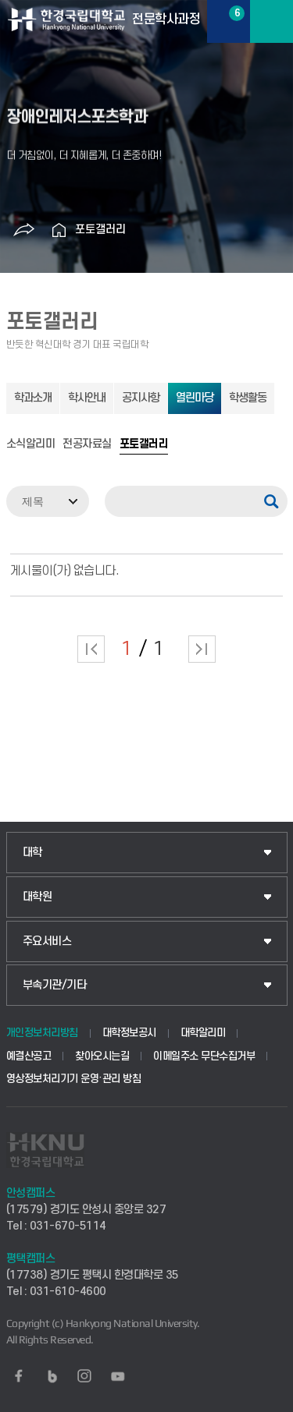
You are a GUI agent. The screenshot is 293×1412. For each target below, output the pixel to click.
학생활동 (247, 398)
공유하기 (24, 230)
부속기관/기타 (55, 985)
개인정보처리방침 (42, 1033)
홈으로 (59, 230)
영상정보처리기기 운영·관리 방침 (73, 1079)
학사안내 (86, 398)
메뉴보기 (271, 21)
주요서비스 (47, 941)
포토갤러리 (100, 229)
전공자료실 (87, 444)
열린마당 (194, 398)
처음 (91, 649)
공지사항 (140, 398)
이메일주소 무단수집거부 (204, 1056)
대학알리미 (203, 1033)
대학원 (37, 897)
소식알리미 (30, 444)
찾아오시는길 (102, 1056)
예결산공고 (29, 1056)
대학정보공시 (129, 1033)
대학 (32, 852)
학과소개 (33, 398)
